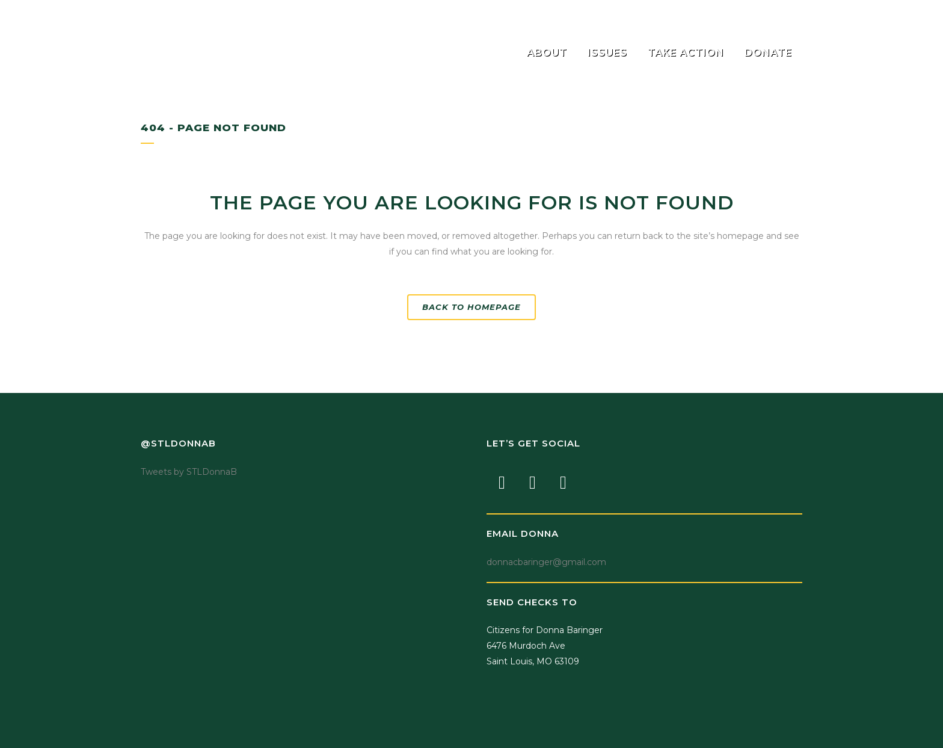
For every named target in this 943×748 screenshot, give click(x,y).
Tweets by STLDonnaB (189, 471)
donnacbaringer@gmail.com (546, 562)
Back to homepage (471, 307)
